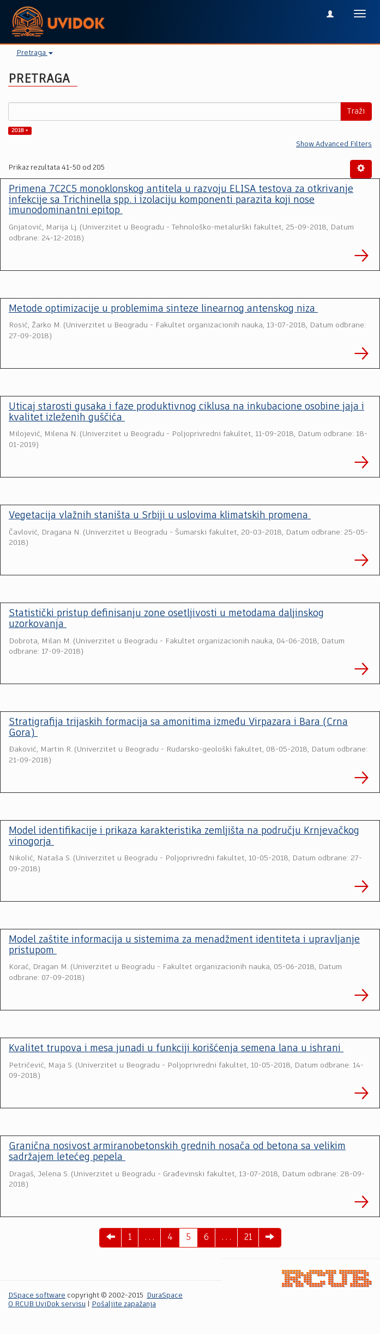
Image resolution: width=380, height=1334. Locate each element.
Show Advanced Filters (334, 144)
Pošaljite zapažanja (124, 1304)
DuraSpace (165, 1295)
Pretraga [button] (34, 53)
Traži (356, 111)
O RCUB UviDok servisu (47, 1304)
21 (248, 1237)
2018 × (19, 130)
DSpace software (36, 1295)
